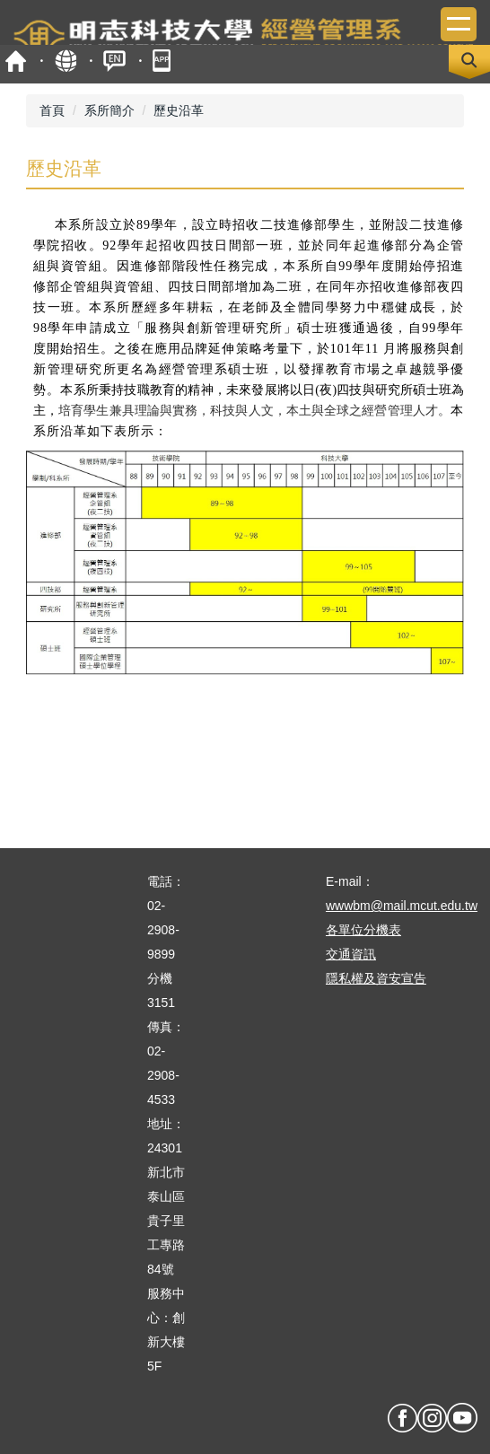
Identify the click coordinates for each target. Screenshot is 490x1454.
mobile (164, 60)
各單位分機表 (363, 930)
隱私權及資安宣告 (376, 978)
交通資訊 (351, 954)
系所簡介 (109, 110)
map (65, 60)
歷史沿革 (178, 110)
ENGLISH (114, 60)
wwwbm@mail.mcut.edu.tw (401, 905)
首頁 (15, 60)
